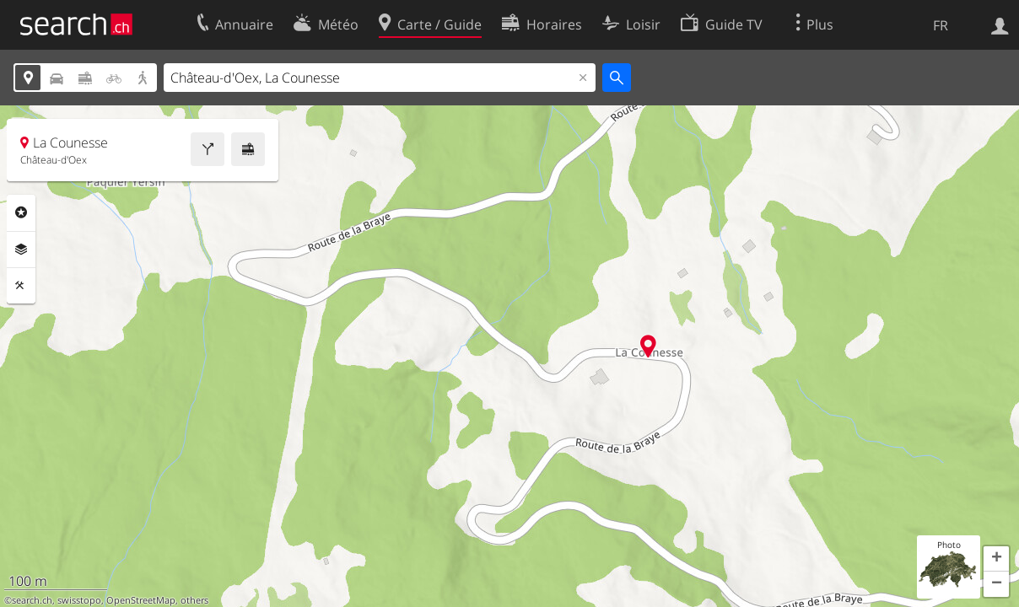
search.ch (32, 600)
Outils (21, 286)
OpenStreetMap (140, 600)
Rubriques (21, 212)
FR (940, 25)
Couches (21, 249)
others (194, 600)
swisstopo (79, 600)
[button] (996, 559)
